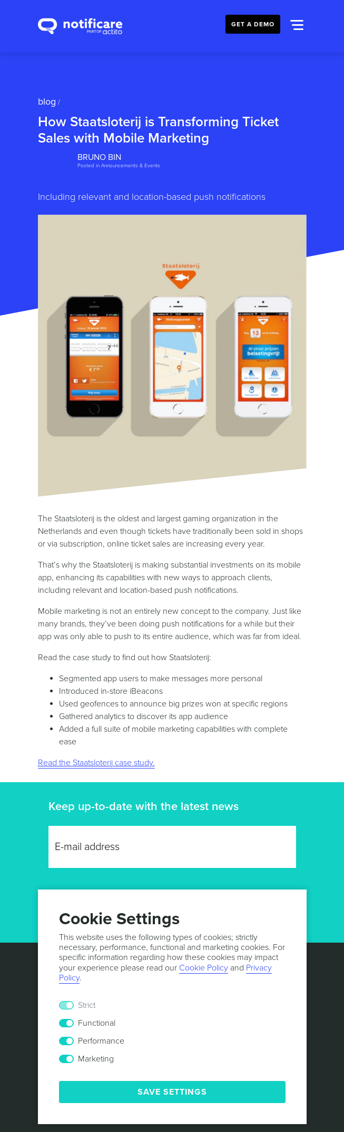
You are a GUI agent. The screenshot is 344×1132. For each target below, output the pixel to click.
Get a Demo (252, 24)
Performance (101, 1041)
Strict (86, 1005)
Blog (47, 101)
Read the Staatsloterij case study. (96, 762)
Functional (96, 1023)
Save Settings (172, 1092)
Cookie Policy (203, 968)
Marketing (96, 1059)
